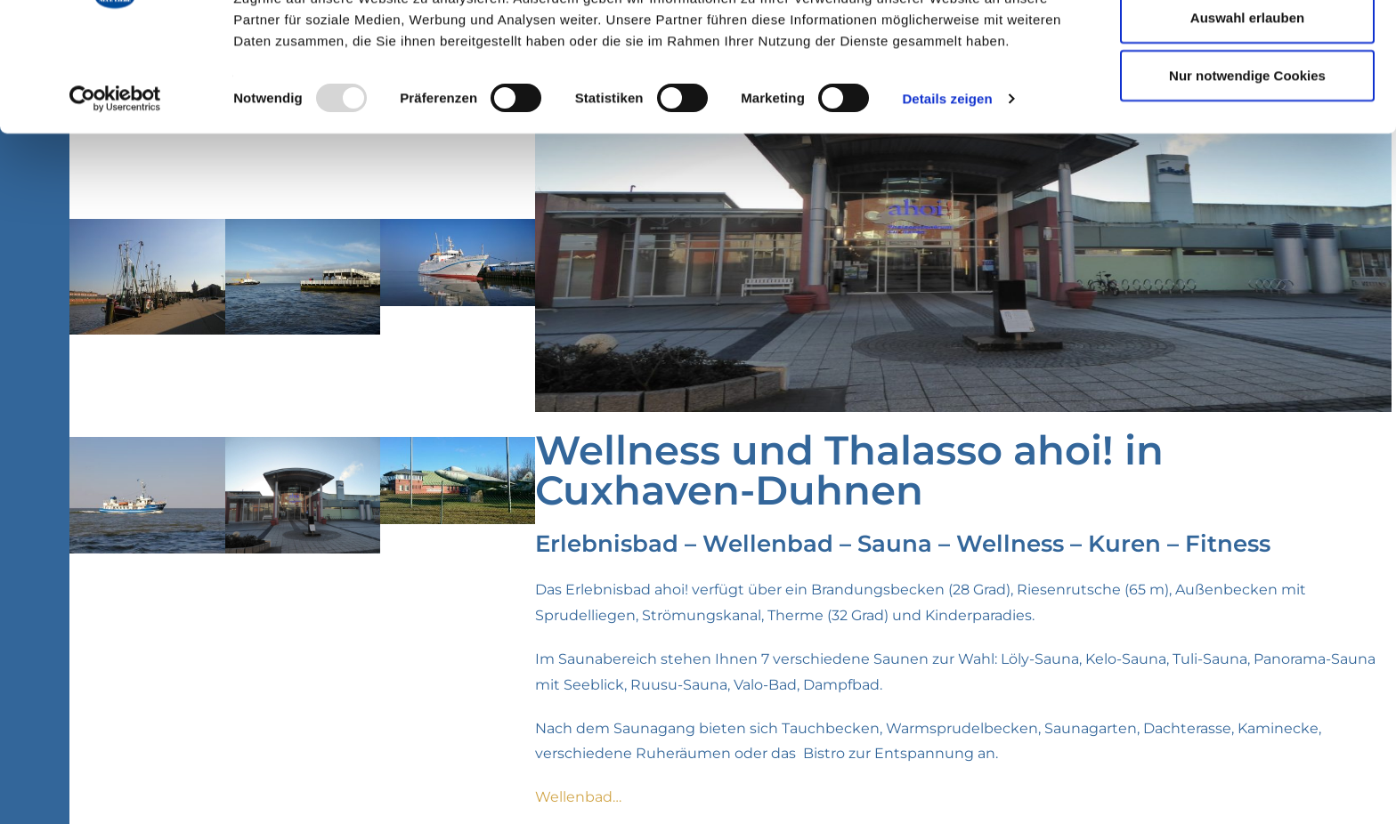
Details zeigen (947, 186)
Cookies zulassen (1247, 46)
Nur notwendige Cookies (1247, 163)
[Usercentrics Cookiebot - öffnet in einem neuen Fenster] (115, 187)
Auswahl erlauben (1247, 105)
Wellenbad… (578, 796)
